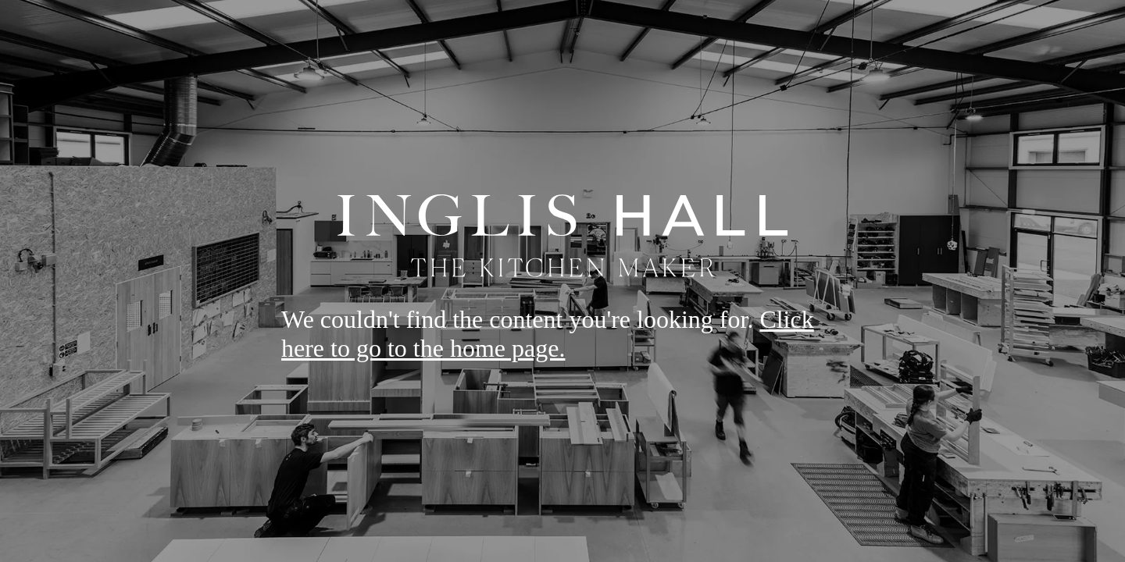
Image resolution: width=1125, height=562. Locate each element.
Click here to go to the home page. (547, 333)
